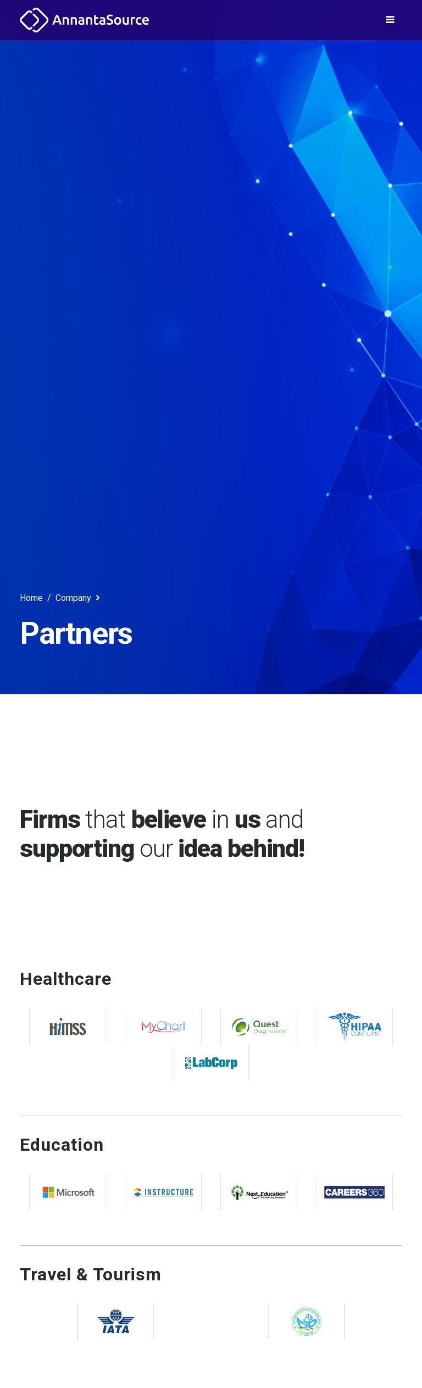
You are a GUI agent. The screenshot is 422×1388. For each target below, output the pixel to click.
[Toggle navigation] (390, 19)
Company (78, 598)
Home (31, 598)
